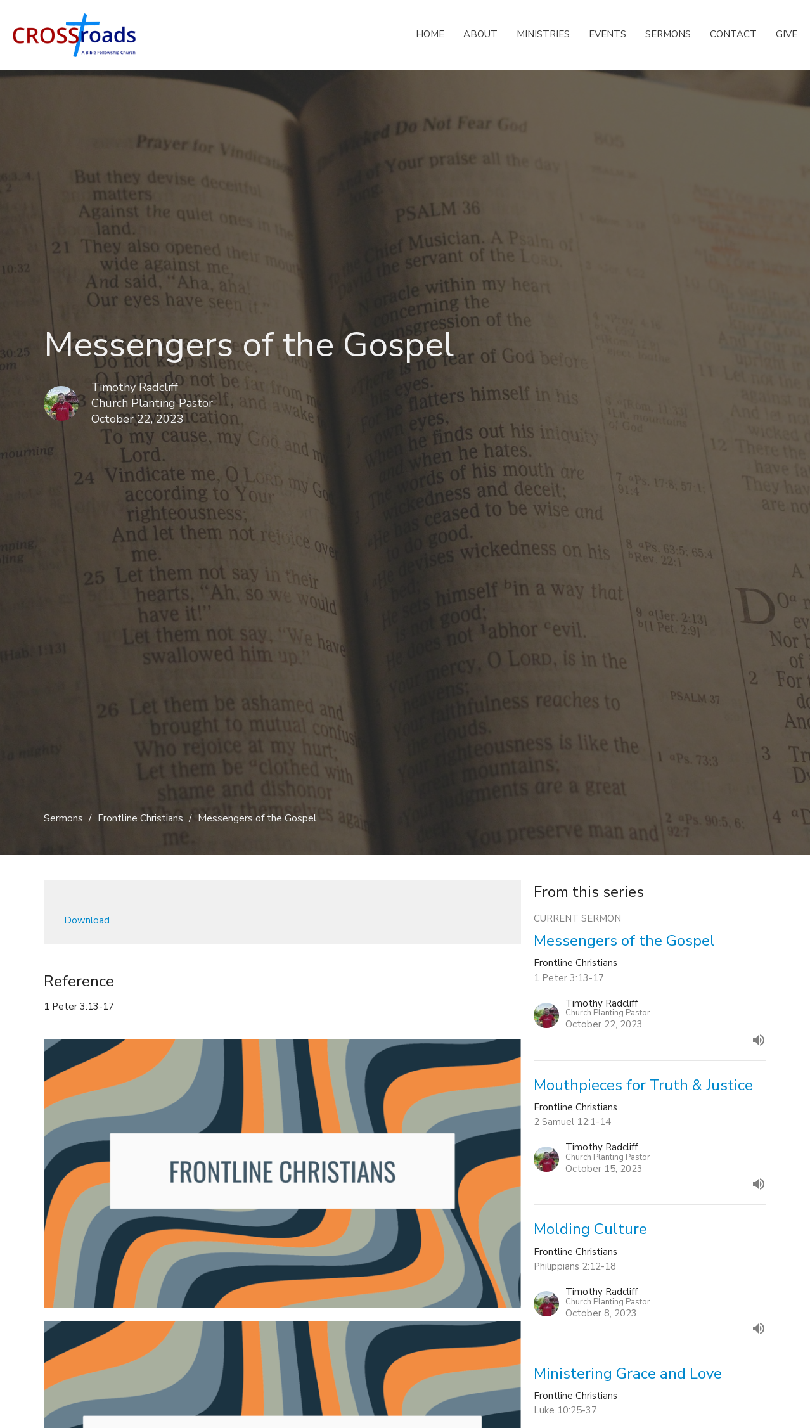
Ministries (543, 34)
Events (607, 34)
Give (786, 34)
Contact (733, 34)
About (480, 34)
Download (87, 920)
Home (430, 34)
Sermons (668, 34)
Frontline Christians (140, 818)
